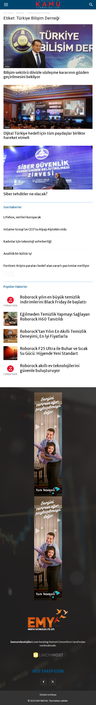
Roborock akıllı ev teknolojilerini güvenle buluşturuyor (50, 368)
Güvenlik (8, 188)
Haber (7, 66)
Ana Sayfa (8, 12)
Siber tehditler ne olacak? (25, 194)
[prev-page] (5, 274)
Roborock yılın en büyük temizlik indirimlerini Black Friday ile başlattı (53, 299)
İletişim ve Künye (48, 694)
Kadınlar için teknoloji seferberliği (27, 241)
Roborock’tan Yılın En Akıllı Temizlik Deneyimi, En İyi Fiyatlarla (53, 334)
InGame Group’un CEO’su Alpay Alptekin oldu (34, 229)
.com (25, 641)
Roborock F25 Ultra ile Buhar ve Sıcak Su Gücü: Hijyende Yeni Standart (54, 351)
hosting (43, 641)
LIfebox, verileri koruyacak (22, 217)
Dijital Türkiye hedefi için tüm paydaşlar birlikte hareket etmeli (44, 135)
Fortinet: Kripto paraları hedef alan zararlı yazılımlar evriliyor (46, 266)
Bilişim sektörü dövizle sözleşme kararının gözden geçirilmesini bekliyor (46, 74)
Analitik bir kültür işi (17, 254)
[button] (5, 4)
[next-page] (11, 274)
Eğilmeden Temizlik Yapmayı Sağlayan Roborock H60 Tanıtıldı (55, 317)
